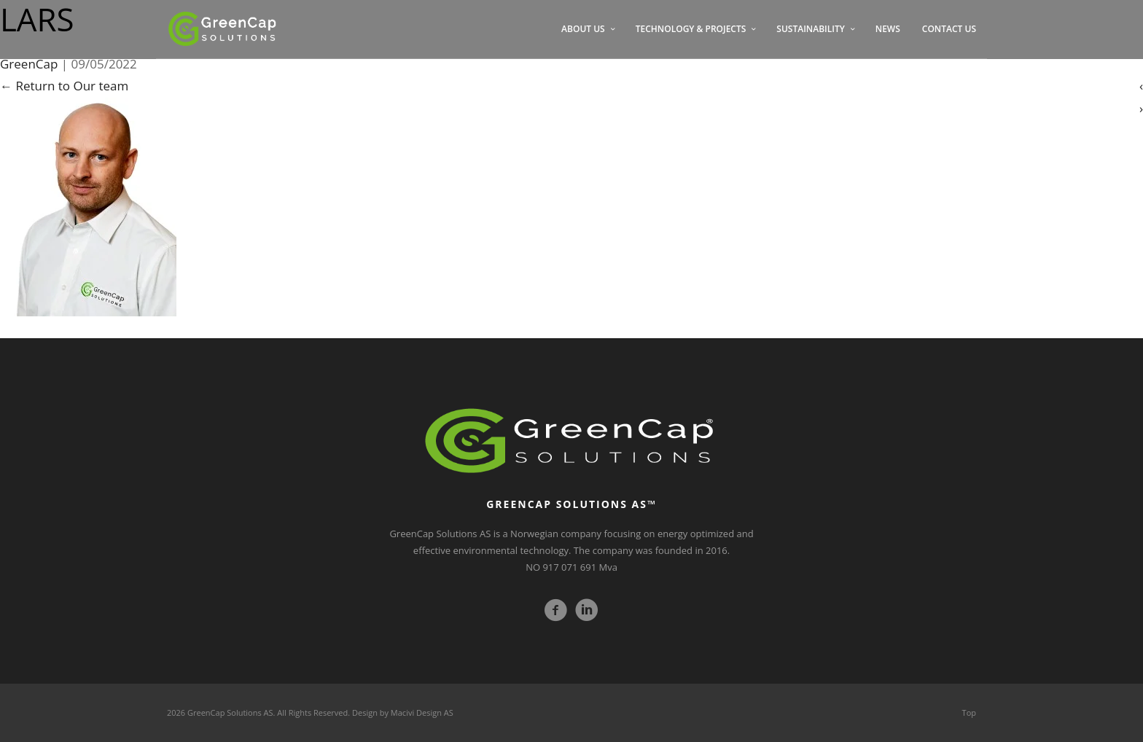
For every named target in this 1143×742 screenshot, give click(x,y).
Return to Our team (64, 85)
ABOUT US (583, 29)
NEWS (887, 29)
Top (969, 712)
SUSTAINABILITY (810, 29)
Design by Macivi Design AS (402, 712)
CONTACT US (949, 29)
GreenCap (29, 63)
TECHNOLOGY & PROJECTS (691, 29)
